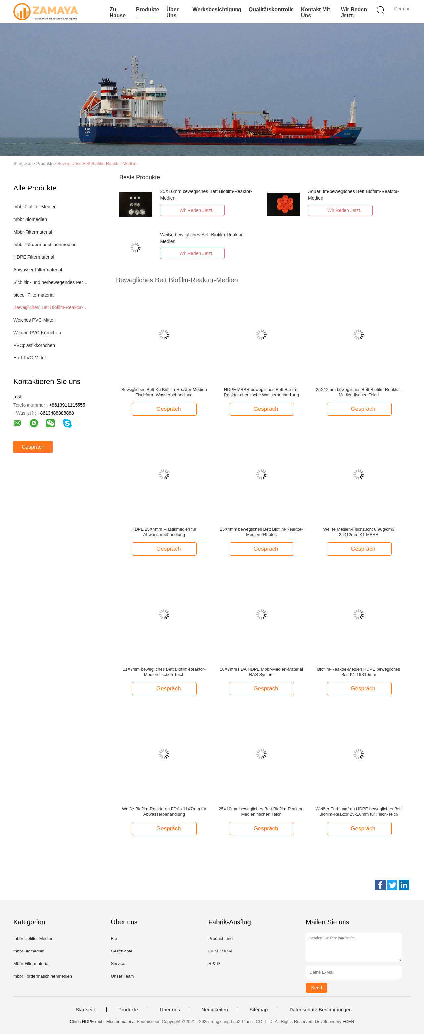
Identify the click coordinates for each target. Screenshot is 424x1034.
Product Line (220, 938)
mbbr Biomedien (30, 219)
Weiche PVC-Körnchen (37, 332)
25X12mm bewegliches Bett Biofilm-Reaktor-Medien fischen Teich (358, 392)
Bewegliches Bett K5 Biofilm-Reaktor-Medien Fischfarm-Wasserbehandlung (164, 392)
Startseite (86, 1009)
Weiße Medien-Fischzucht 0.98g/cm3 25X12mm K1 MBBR (358, 532)
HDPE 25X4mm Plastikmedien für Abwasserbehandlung (164, 532)
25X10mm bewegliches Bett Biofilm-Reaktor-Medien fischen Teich (261, 811)
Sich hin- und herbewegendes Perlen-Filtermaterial (50, 282)
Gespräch (33, 447)
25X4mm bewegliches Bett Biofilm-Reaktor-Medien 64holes (261, 532)
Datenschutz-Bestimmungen (321, 1009)
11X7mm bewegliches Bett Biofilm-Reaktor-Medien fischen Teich (164, 672)
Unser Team (122, 976)
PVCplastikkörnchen (34, 345)
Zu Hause (118, 12)
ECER (348, 1021)
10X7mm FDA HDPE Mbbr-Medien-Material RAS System (261, 672)
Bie (114, 938)
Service (118, 963)
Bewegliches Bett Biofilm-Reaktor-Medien (96, 163)
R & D (214, 963)
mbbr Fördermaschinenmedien (45, 244)
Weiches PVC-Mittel (33, 320)
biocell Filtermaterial (33, 295)
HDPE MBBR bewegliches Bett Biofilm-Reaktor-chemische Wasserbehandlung (261, 392)
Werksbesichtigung (217, 9)
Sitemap (258, 1009)
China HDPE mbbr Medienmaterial (102, 1021)
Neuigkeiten (215, 1009)
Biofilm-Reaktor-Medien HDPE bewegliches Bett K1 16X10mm (358, 672)
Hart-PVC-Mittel (29, 357)
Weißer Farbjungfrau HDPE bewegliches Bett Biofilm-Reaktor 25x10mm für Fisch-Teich (358, 811)
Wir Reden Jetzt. (354, 12)
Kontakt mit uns (315, 12)
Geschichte (121, 951)
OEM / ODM (220, 951)
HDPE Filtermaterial (33, 257)
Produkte (147, 9)
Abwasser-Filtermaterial (37, 269)
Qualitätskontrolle (271, 9)
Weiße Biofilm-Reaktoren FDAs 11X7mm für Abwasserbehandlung (164, 811)
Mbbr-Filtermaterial (32, 232)
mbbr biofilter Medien (35, 206)
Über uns (172, 12)
